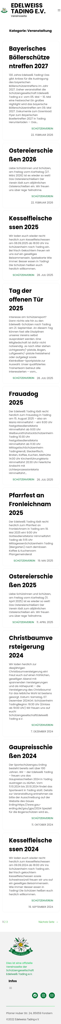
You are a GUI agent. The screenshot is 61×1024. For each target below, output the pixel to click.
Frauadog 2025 (23, 398)
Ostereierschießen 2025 (31, 580)
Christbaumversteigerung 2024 (31, 647)
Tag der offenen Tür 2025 (26, 299)
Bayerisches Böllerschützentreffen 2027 (29, 57)
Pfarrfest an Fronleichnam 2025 (30, 504)
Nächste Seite (48, 922)
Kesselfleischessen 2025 (30, 222)
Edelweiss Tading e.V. (28, 8)
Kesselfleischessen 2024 (30, 844)
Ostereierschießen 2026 (31, 155)
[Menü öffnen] (59, 10)
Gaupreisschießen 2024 (31, 751)
